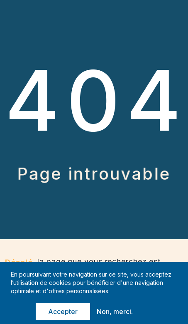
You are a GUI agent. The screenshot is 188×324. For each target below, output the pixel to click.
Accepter (63, 312)
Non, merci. (115, 312)
